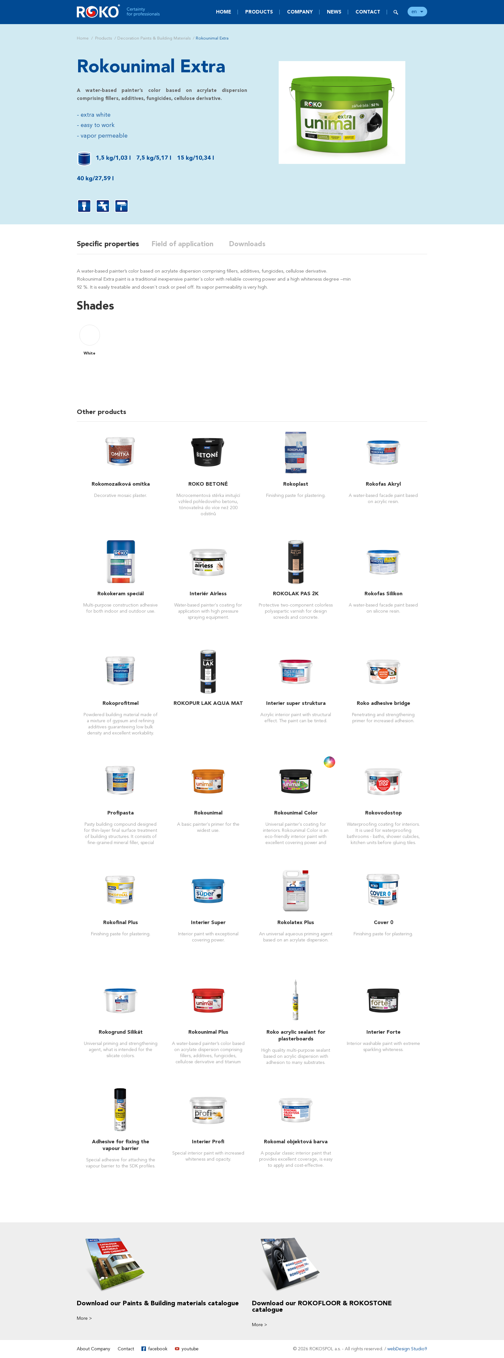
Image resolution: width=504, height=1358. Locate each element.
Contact (368, 12)
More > (84, 1318)
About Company (93, 1349)
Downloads (253, 244)
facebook (157, 1349)
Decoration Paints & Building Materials (154, 38)
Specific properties (108, 244)
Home (223, 12)
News (334, 12)
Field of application (187, 244)
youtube (190, 1349)
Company (300, 12)
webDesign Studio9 (407, 1349)
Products (259, 12)
